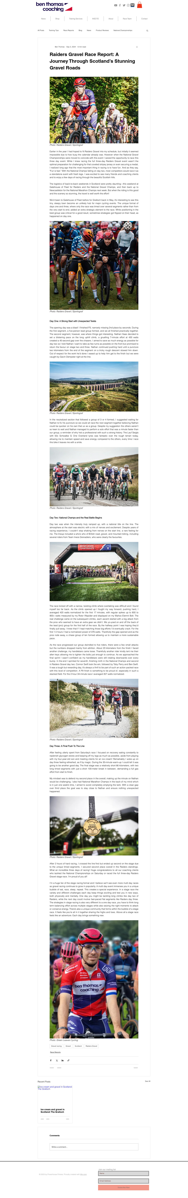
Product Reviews (102, 30)
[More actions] (136, 46)
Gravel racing (56, 1046)
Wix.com (83, 1174)
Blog (80, 30)
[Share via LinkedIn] (62, 1060)
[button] (139, 5)
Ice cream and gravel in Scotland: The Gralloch (53, 1110)
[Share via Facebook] (51, 1060)
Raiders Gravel (91, 1046)
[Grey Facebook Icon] (120, 5)
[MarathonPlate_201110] (132, 5)
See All (147, 1081)
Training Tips (54, 30)
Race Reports (68, 30)
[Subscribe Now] (123, 1187)
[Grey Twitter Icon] (124, 5)
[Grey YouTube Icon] (116, 5)
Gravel (68, 1046)
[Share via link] (68, 1060)
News (89, 30)
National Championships (123, 30)
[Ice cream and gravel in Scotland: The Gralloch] (55, 1095)
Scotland (78, 1046)
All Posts (41, 30)
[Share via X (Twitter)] (57, 1060)
